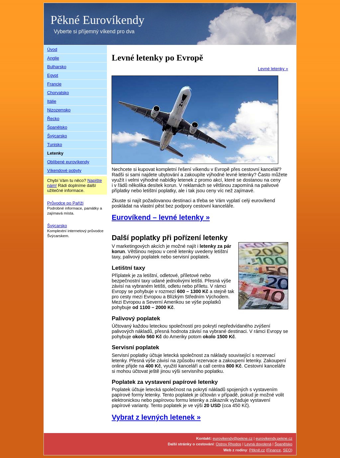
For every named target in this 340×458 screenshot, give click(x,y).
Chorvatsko (58, 92)
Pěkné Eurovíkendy (97, 20)
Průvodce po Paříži (65, 203)
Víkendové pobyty (64, 170)
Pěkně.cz (257, 450)
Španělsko (57, 127)
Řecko (53, 118)
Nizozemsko (59, 109)
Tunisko (54, 144)
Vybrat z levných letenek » (156, 417)
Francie (54, 83)
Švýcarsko (57, 135)
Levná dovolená (257, 444)
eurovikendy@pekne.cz (233, 438)
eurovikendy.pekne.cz (274, 438)
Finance (274, 450)
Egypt (52, 75)
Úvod (52, 49)
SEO (287, 450)
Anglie (53, 58)
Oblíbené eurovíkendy (68, 161)
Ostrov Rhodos (228, 444)
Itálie (51, 101)
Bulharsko (56, 66)
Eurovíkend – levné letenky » (161, 217)
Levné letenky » (273, 68)
